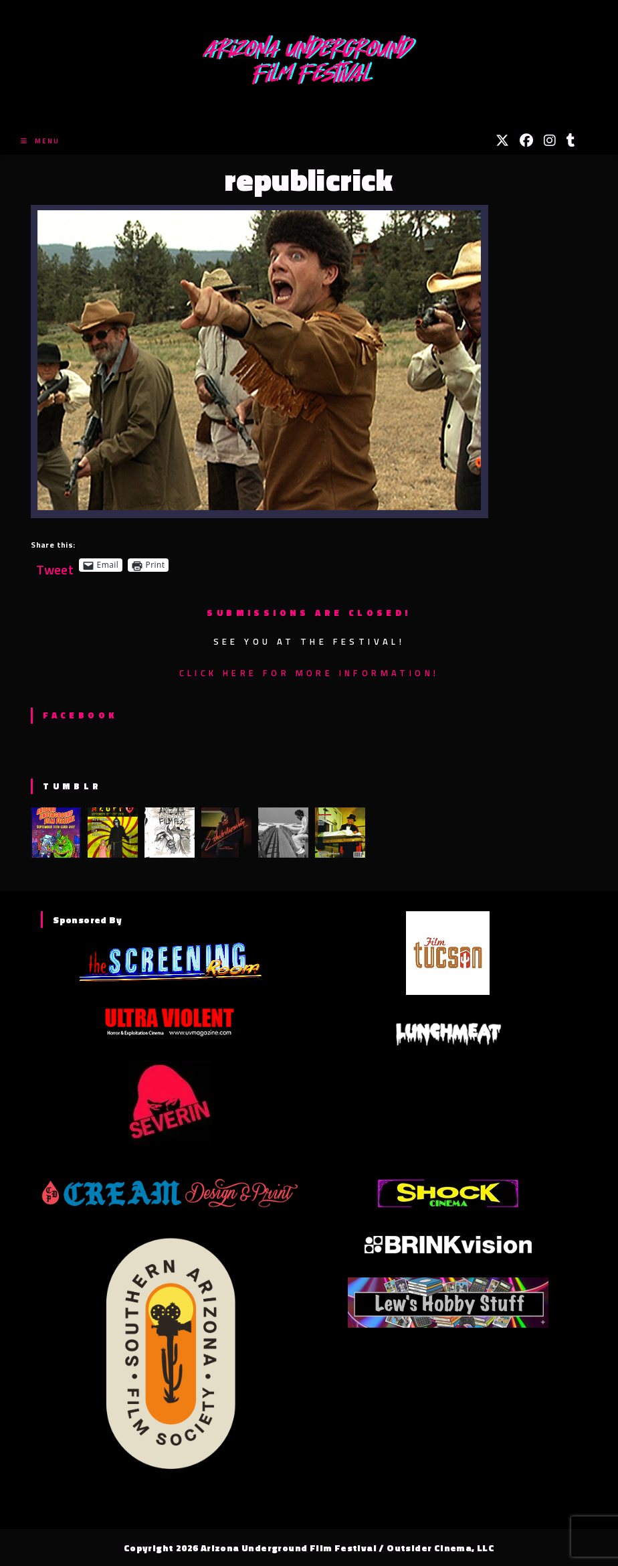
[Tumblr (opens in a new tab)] (571, 140)
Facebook (80, 715)
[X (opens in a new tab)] (502, 140)
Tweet (55, 564)
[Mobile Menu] (40, 141)
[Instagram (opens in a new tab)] (549, 140)
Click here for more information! (309, 673)
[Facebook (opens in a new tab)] (526, 140)
